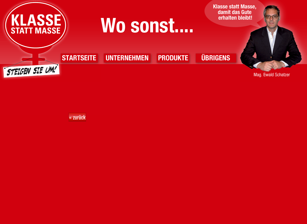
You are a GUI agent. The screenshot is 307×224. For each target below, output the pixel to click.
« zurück (77, 117)
